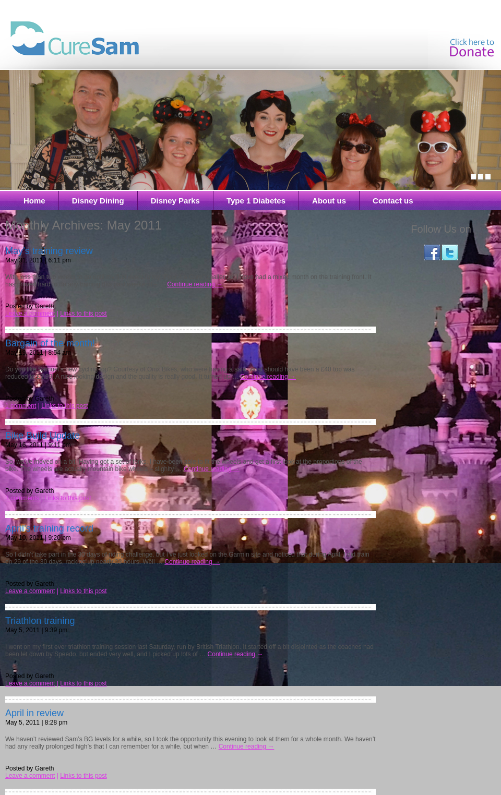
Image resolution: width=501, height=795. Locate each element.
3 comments (22, 498)
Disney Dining (98, 200)
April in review (34, 713)
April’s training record (49, 528)
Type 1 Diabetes (255, 200)
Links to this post (83, 313)
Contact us (393, 200)
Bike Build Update (42, 435)
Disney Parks (175, 200)
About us (329, 200)
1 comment (20, 405)
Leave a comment (30, 313)
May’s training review (49, 251)
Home (34, 200)
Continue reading (195, 284)
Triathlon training (40, 621)
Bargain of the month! (50, 343)
